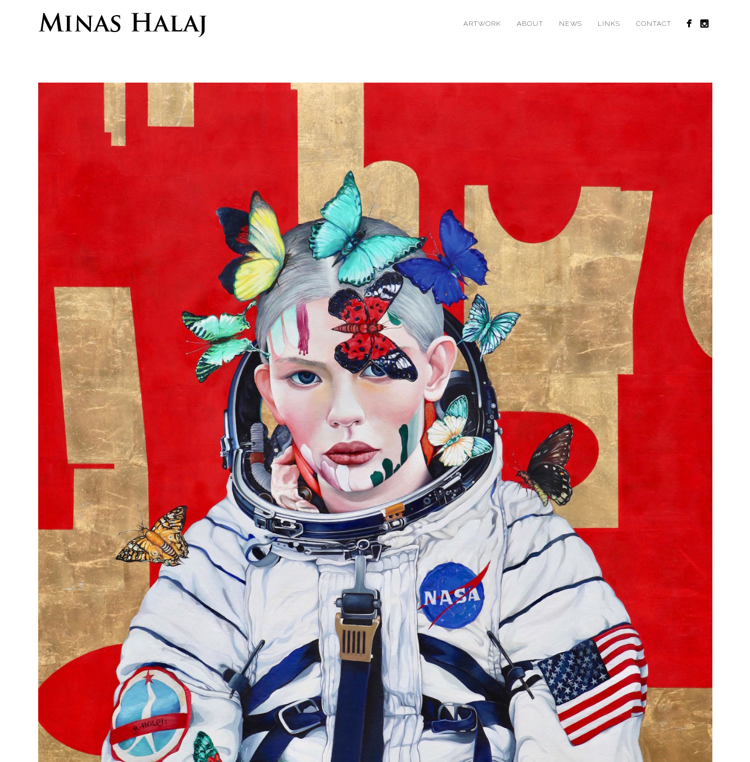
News (570, 24)
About (530, 24)
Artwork (482, 24)
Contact (653, 24)
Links (609, 24)
